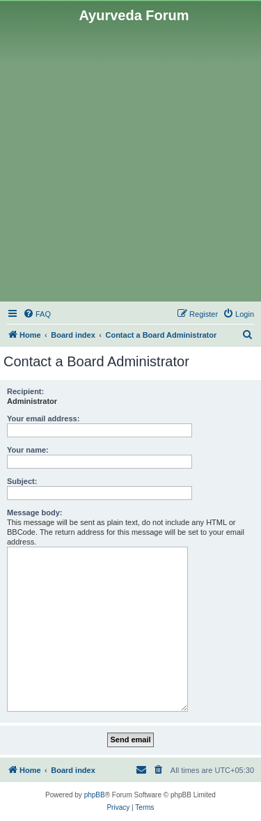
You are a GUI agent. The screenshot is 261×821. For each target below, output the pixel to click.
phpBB (94, 795)
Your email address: (43, 418)
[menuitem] (37, 314)
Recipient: (25, 391)
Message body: (34, 512)
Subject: (22, 481)
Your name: (28, 450)
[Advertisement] (130, 161)
